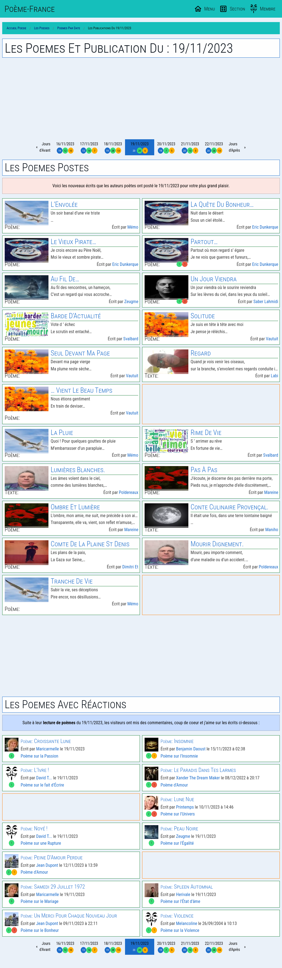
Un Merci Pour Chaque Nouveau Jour (69, 915)
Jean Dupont (47, 865)
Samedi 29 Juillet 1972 (53, 886)
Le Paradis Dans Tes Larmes (198, 770)
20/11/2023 (166, 148)
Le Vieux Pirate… (73, 242)
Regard (201, 353)
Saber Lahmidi (265, 301)
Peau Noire (179, 828)
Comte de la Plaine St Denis (90, 544)
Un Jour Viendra (214, 279)
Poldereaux (129, 492)
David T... (44, 777)
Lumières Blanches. (78, 470)
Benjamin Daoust (190, 749)
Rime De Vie (206, 433)
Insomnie (177, 741)
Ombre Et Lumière (75, 507)
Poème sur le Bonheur (40, 930)
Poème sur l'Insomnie (179, 756)
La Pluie (62, 433)
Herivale (183, 894)
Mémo (132, 227)
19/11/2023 (140, 148)
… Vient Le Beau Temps (81, 390)
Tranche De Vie (72, 581)
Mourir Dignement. (217, 544)
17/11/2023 (89, 148)
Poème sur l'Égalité (177, 843)
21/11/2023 (190, 148)
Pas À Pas (204, 470)
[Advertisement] (141, 98)
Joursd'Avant (44, 147)
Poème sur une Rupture (41, 843)
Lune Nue (177, 799)
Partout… (204, 242)
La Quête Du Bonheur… (222, 204)
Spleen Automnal (187, 886)
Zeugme (131, 301)
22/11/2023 (214, 148)
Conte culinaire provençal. (230, 507)
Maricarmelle (47, 749)
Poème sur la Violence (180, 930)
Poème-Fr (29, 9)
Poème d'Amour (174, 785)
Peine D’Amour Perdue (52, 857)
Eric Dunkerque (265, 227)
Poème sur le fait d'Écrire (42, 785)
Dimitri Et (130, 566)
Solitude (203, 316)
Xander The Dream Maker (198, 777)
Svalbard (131, 338)
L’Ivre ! (35, 770)
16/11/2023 (65, 148)
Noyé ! (34, 828)
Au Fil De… (65, 279)
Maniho (271, 529)
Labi (274, 375)
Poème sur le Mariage (39, 901)
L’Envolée (64, 204)
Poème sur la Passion (39, 756)
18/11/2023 (113, 148)
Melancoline (186, 923)
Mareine (271, 492)
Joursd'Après (234, 147)
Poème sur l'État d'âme (180, 901)
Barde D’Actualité (76, 316)
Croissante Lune (46, 741)
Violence (177, 915)
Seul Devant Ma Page (80, 353)
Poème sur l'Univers (178, 814)
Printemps (185, 807)
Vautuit (272, 338)
